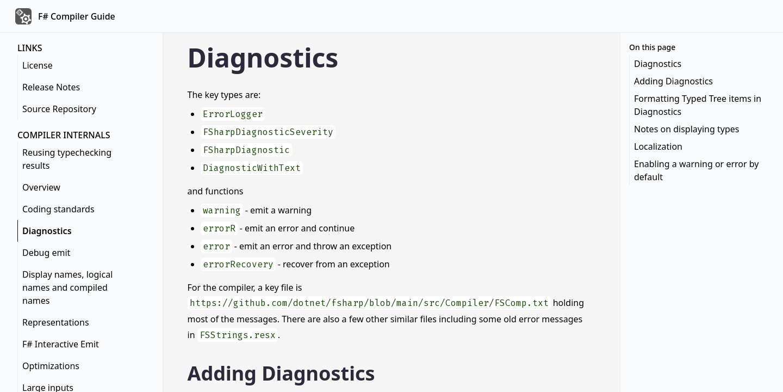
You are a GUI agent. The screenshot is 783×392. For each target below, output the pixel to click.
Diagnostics (47, 231)
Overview (41, 187)
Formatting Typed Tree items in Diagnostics (697, 105)
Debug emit (46, 253)
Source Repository (59, 109)
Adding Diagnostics (281, 373)
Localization (658, 146)
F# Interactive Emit (60, 344)
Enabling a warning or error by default (696, 170)
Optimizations (50, 366)
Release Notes (51, 87)
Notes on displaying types (686, 129)
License (37, 65)
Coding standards (58, 209)
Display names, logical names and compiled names (67, 287)
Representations (55, 322)
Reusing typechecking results (66, 158)
